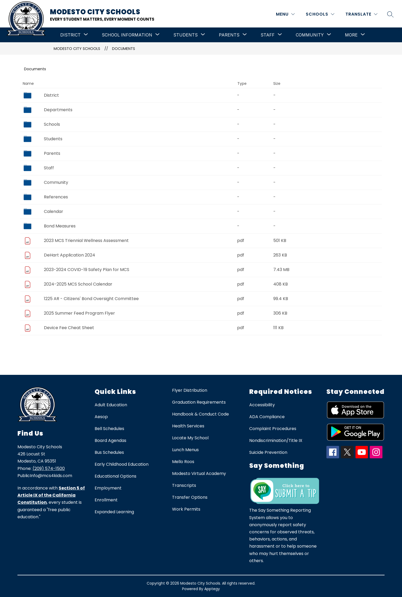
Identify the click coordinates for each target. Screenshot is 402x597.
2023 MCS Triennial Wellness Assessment (86, 240)
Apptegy (212, 588)
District (51, 95)
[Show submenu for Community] (310, 35)
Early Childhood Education (122, 464)
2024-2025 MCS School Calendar (78, 284)
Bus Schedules (109, 452)
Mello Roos (183, 462)
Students (53, 139)
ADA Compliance (267, 417)
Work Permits (186, 509)
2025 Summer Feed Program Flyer (79, 313)
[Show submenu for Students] (185, 35)
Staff (49, 168)
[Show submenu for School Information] (127, 35)
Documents (123, 48)
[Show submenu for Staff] (268, 35)
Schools (52, 124)
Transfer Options (189, 497)
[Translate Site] (361, 14)
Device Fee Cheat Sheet (69, 328)
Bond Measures (60, 226)
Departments (58, 110)
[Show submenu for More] (351, 35)
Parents (52, 153)
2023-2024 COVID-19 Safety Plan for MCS (86, 270)
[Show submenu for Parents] (229, 35)
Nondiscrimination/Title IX (275, 440)
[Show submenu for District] (70, 35)
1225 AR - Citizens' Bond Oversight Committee (91, 299)
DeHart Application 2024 (69, 255)
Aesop (101, 417)
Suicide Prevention (268, 452)
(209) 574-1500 (49, 468)
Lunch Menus (185, 450)
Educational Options (115, 476)
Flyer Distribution (189, 390)
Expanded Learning (114, 512)
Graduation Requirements (199, 402)
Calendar (53, 211)
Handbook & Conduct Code (200, 414)
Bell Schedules (109, 429)
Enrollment (106, 500)
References (56, 197)
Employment (108, 488)
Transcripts (184, 485)
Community (56, 182)
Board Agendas (110, 440)
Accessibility (262, 405)
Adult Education (111, 405)
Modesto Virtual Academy (199, 473)
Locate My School (190, 438)
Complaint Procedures (272, 429)
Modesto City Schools (77, 48)
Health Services (188, 426)
